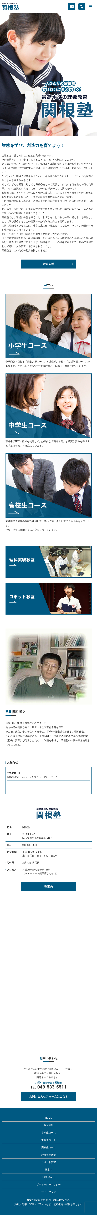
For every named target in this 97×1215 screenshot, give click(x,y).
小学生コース (48, 1132)
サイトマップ (48, 1192)
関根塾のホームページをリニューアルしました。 (33, 777)
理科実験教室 (48, 1154)
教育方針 (48, 264)
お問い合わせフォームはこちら (48, 1096)
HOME (48, 1117)
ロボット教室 (48, 1162)
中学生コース (48, 1140)
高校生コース (48, 1147)
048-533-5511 (29, 845)
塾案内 (48, 886)
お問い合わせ (48, 1177)
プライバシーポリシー (49, 1184)
